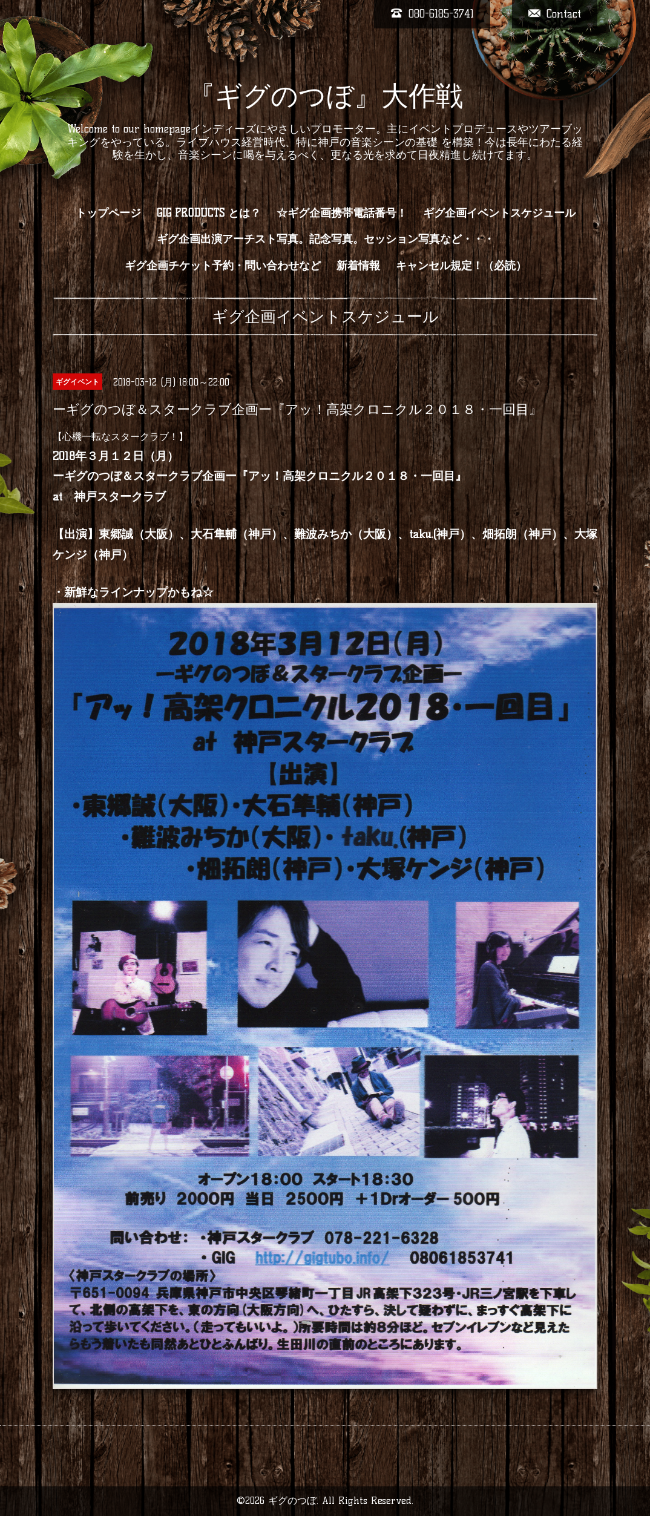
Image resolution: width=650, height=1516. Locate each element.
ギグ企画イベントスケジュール (499, 213)
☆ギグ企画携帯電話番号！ (342, 213)
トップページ (108, 213)
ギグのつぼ (292, 1500)
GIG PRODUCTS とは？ (209, 213)
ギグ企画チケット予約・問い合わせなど (223, 265)
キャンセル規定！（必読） (461, 265)
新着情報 (358, 265)
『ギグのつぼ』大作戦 (325, 95)
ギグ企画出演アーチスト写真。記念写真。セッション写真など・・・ (325, 239)
